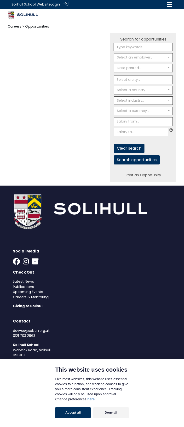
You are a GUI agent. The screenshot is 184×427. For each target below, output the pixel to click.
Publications (23, 286)
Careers (14, 26)
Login (55, 4)
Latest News (23, 281)
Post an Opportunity (143, 174)
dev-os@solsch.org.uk (31, 330)
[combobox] (143, 57)
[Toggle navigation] (169, 4)
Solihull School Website (31, 4)
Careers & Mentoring (31, 296)
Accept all (73, 412)
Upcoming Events (28, 291)
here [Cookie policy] (91, 399)
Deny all (111, 412)
